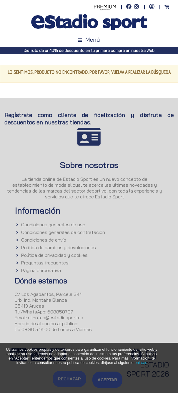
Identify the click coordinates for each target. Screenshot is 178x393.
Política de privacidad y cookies (54, 255)
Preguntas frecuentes (45, 263)
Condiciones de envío (43, 240)
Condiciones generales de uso (53, 224)
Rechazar (69, 379)
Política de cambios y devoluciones (58, 247)
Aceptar (107, 379)
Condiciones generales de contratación (63, 232)
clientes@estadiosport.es (55, 318)
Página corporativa (41, 270)
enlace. (140, 362)
